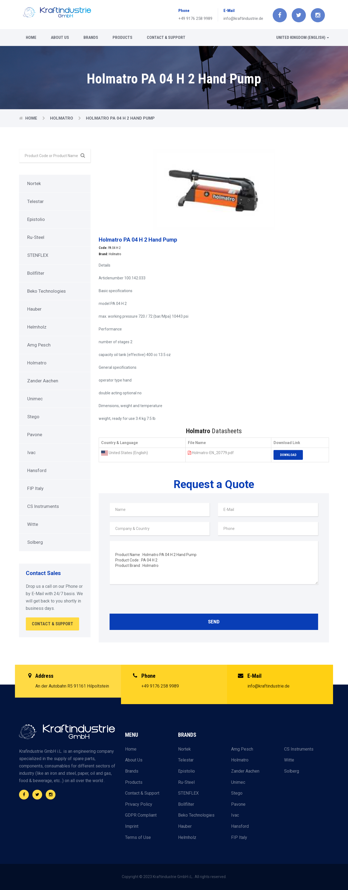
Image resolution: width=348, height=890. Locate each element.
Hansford (36, 470)
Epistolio (36, 219)
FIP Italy (35, 488)
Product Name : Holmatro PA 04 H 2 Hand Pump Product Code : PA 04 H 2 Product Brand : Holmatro (214, 562)
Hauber (34, 309)
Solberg (35, 542)
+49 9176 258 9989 (195, 18)
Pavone (34, 434)
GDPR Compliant (141, 815)
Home (31, 37)
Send (213, 622)
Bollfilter (35, 273)
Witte (32, 524)
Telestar (35, 201)
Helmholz (36, 327)
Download (288, 455)
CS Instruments (43, 506)
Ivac (31, 452)
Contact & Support (166, 37)
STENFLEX (37, 255)
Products (122, 37)
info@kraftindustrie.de (243, 18)
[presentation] (151, 600)
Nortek (34, 183)
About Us (60, 37)
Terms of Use (138, 837)
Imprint (131, 826)
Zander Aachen (42, 380)
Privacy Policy (138, 804)
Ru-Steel (35, 237)
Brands (90, 37)
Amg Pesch (39, 345)
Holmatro (62, 118)
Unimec (35, 398)
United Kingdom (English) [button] (302, 37)
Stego (33, 416)
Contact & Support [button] (52, 623)
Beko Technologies (46, 291)
